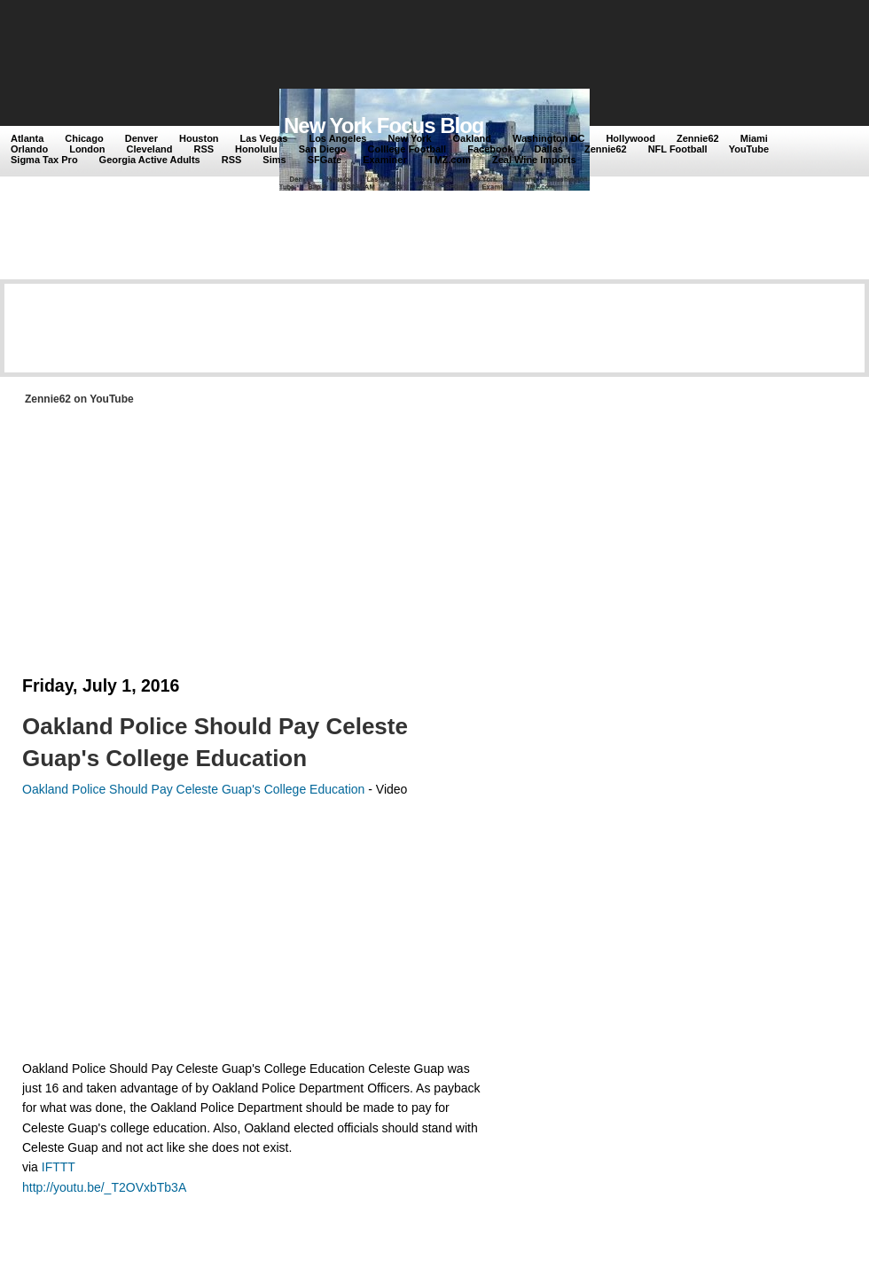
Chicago (84, 138)
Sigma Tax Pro (44, 159)
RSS (203, 149)
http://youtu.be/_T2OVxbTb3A (104, 1187)
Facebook (490, 149)
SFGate (325, 159)
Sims (274, 159)
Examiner (385, 159)
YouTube (749, 149)
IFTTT (58, 1167)
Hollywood (630, 138)
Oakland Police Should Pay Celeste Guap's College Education (215, 742)
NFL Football (678, 149)
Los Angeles (337, 138)
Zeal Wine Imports (534, 159)
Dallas (549, 149)
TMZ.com (449, 159)
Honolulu (256, 149)
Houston (199, 138)
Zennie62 (698, 138)
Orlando (29, 149)
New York (409, 138)
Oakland (472, 138)
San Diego (323, 149)
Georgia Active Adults (149, 159)
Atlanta (27, 138)
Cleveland (150, 149)
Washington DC (548, 138)
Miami (754, 138)
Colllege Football (407, 149)
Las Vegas (264, 138)
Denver (141, 138)
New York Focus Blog (384, 125)
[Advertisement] (336, 46)
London (87, 149)
